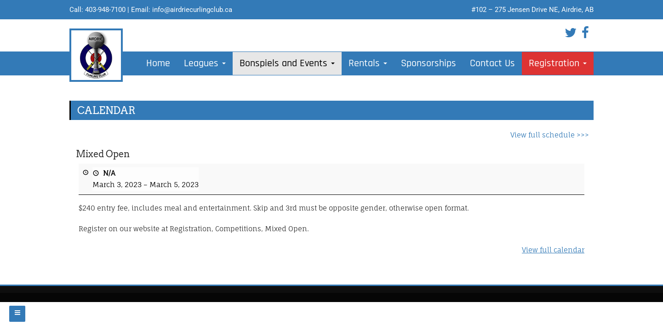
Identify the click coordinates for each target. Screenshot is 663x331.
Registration (558, 63)
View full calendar (553, 249)
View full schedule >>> (549, 135)
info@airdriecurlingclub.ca (192, 10)
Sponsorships (428, 63)
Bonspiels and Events (287, 63)
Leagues (205, 63)
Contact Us (492, 63)
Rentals (368, 63)
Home (158, 63)
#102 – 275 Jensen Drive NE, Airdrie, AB (532, 10)
